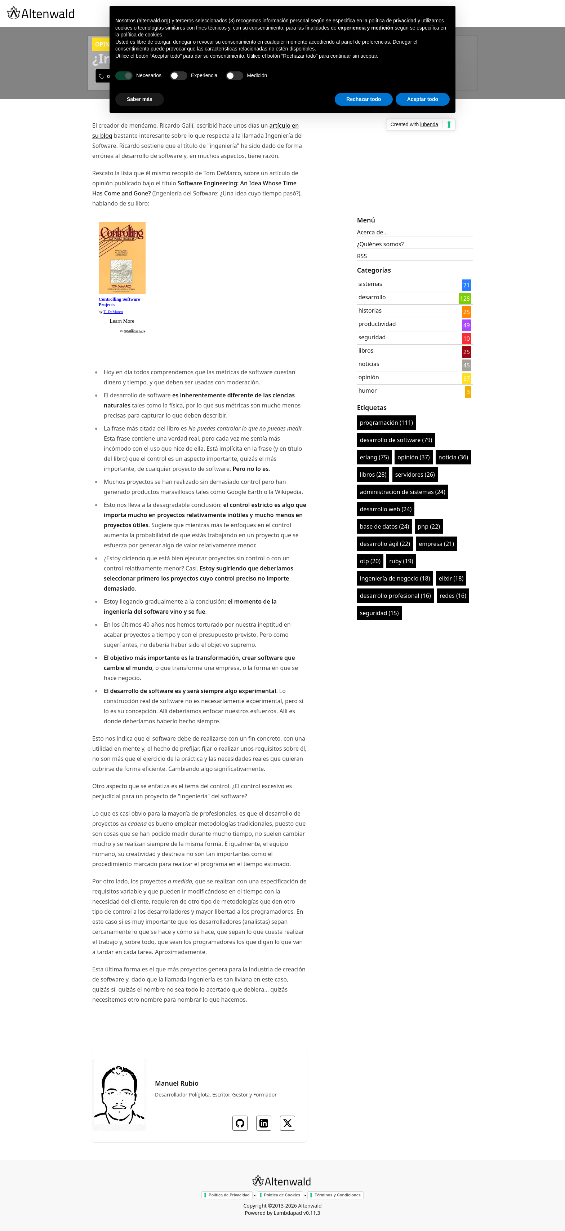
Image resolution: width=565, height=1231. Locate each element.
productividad (377, 324)
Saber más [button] (139, 99)
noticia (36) (453, 457)
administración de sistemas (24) (402, 492)
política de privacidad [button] (392, 20)
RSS (362, 256)
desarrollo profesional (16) (395, 596)
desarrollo (372, 297)
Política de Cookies (282, 1195)
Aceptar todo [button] (422, 99)
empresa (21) (436, 544)
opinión (369, 377)
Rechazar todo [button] (363, 99)
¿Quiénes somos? (380, 244)
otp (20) (370, 561)
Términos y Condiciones (338, 1195)
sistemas (370, 284)
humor (368, 390)
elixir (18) (451, 578)
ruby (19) (401, 561)
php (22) (429, 526)
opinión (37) (413, 457)
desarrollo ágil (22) (385, 544)
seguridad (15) (379, 613)
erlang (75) (374, 457)
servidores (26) (415, 474)
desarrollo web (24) (386, 509)
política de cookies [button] (141, 34)
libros (366, 350)
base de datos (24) (384, 526)
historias (370, 310)
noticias (369, 364)
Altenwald (309, 1205)
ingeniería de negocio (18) (395, 578)
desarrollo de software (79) (396, 440)
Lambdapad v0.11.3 (297, 1212)
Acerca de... (372, 232)
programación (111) (386, 423)
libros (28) (373, 474)
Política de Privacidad (229, 1195)
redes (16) (453, 596)
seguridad (372, 337)
